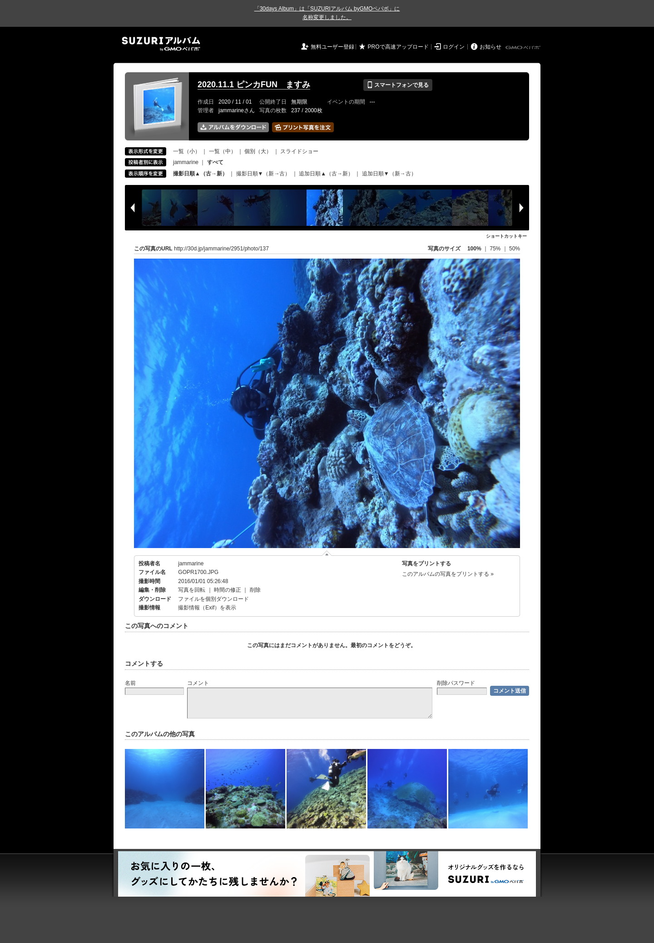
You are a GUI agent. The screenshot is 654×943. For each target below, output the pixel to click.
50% (514, 248)
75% (496, 248)
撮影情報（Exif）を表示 (207, 607)
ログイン (454, 47)
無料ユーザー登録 (332, 47)
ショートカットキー (506, 236)
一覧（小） (186, 151)
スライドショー (299, 151)
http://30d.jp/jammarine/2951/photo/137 (221, 248)
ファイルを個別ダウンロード (213, 599)
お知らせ (490, 47)
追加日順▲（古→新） (326, 173)
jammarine (185, 162)
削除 (255, 590)
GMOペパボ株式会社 (523, 47)
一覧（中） (222, 151)
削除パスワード (456, 683)
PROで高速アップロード (398, 47)
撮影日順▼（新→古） (263, 173)
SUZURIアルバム (161, 44)
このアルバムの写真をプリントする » (448, 574)
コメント (198, 683)
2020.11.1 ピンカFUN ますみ (254, 84)
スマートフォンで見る (397, 85)
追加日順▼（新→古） (389, 173)
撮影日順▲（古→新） (200, 173)
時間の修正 (227, 590)
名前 (130, 683)
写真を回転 (191, 590)
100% (474, 248)
